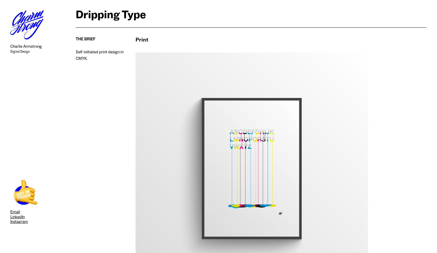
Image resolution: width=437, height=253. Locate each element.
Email (15, 211)
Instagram (19, 221)
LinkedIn (17, 216)
